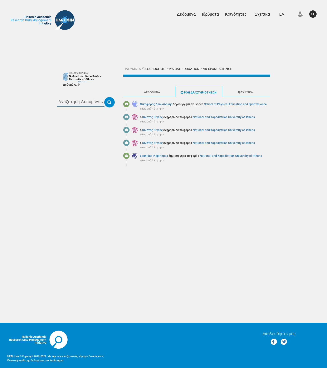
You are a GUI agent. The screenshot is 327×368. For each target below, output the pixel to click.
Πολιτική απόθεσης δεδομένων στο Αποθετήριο (35, 360)
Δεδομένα (186, 14)
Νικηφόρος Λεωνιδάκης (156, 104)
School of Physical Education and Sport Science (189, 69)
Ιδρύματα (210, 14)
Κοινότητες (236, 14)
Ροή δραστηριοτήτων (198, 92)
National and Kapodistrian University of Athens (224, 117)
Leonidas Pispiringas (154, 155)
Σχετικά (262, 14)
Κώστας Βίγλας (152, 117)
